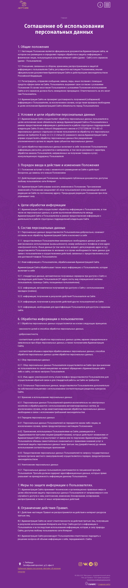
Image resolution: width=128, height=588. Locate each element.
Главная (64, 18)
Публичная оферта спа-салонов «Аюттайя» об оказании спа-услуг (39, 570)
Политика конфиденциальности (98, 580)
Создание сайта (104, 584)
